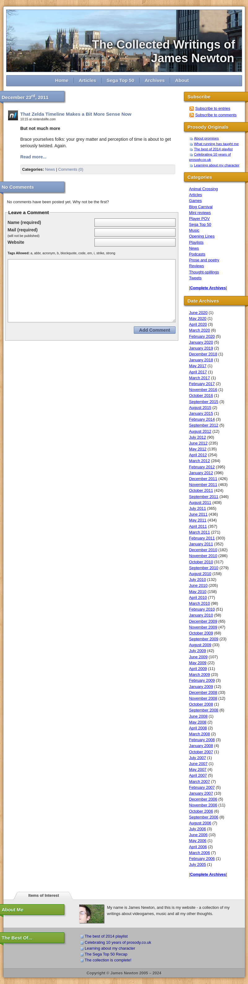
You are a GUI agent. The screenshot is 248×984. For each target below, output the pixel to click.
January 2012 (201, 473)
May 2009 (198, 662)
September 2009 (204, 639)
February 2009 (202, 680)
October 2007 (201, 752)
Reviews (196, 266)
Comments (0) (70, 169)
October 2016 (201, 395)
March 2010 (199, 603)
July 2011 (197, 508)
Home (61, 80)
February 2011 (202, 538)
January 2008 (201, 745)
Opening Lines (202, 236)
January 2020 (201, 342)
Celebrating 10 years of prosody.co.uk (118, 942)
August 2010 (200, 573)
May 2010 (198, 591)
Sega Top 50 (120, 80)
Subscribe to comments (216, 115)
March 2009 (199, 674)
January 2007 (201, 793)
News (50, 169)
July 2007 (197, 757)
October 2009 (201, 633)
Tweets (195, 278)
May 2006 (198, 840)
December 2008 (203, 692)
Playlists (196, 242)
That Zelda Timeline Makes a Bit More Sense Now (76, 114)
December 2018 (203, 354)
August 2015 (200, 407)
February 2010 (202, 609)
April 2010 (198, 597)
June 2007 (198, 763)
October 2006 (201, 811)
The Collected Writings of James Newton (166, 51)
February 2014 (202, 419)
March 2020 (199, 330)
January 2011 (201, 544)
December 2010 (203, 550)
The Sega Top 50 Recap (106, 954)
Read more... (33, 156)
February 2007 (202, 787)
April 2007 (198, 775)
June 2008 (198, 716)
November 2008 (203, 698)
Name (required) (24, 222)
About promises (206, 138)
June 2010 (198, 585)
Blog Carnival (201, 206)
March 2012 (199, 460)
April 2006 (198, 846)
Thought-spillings (204, 272)
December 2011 (203, 478)
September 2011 (204, 496)
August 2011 (200, 502)
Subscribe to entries (212, 108)
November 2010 (203, 555)
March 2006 (199, 852)
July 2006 (197, 829)
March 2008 (199, 734)
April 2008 (198, 728)
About (182, 80)
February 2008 (202, 739)
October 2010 (201, 562)
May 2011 (198, 520)
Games (195, 200)
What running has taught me (216, 144)
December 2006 (203, 799)
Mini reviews (200, 212)
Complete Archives (208, 288)
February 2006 (202, 858)
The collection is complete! (108, 960)
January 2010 (201, 615)
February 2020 (202, 336)
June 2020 (198, 312)
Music (194, 230)
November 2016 (203, 389)
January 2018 (201, 360)
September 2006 (204, 817)
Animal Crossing (203, 189)
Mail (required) (23, 229)
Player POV (199, 218)
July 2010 (197, 579)
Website (16, 242)
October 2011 (201, 490)
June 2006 (198, 834)
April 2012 (198, 455)
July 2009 (197, 650)
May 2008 (198, 722)
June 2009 (198, 657)
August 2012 (200, 431)
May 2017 (198, 365)
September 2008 (204, 710)
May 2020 (198, 318)
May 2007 (198, 769)
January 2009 (201, 686)
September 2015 (204, 401)
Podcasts (197, 254)
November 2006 (203, 805)
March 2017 (199, 378)
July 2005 (197, 864)
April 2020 (198, 324)
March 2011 (199, 532)
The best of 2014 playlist (213, 149)
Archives (155, 80)
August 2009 (200, 644)
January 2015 (201, 413)
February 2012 (202, 467)
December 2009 (203, 621)
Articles (87, 80)
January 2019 (201, 348)
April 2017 (198, 372)
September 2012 (204, 425)
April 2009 (198, 668)
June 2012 (198, 443)
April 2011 (198, 526)
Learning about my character (217, 165)
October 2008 (201, 704)
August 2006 (200, 823)
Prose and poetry (204, 260)
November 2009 (203, 627)
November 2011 (203, 484)
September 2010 (204, 567)
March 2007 (199, 781)
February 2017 (202, 383)
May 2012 (198, 449)
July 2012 (197, 437)
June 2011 (198, 514)
